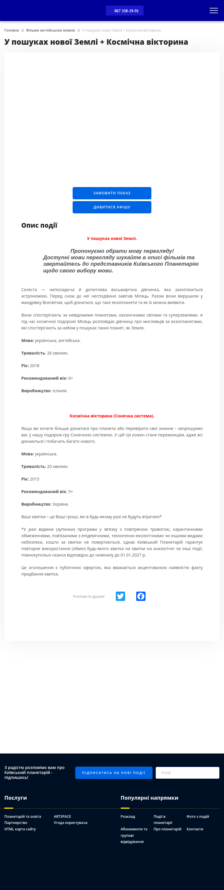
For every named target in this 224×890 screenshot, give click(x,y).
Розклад (128, 816)
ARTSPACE (62, 816)
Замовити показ (112, 193)
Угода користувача (71, 822)
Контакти (195, 829)
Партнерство (15, 822)
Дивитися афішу (112, 207)
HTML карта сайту (20, 829)
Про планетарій (167, 829)
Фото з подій (198, 816)
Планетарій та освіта (22, 816)
